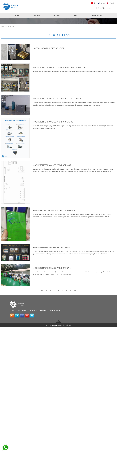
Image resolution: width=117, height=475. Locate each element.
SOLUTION (10, 27)
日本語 (111, 3)
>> (75, 290)
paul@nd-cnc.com (105, 8)
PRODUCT (33, 310)
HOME (2, 27)
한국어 (103, 3)
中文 (95, 3)
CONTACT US (54, 310)
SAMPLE (43, 310)
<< (42, 290)
